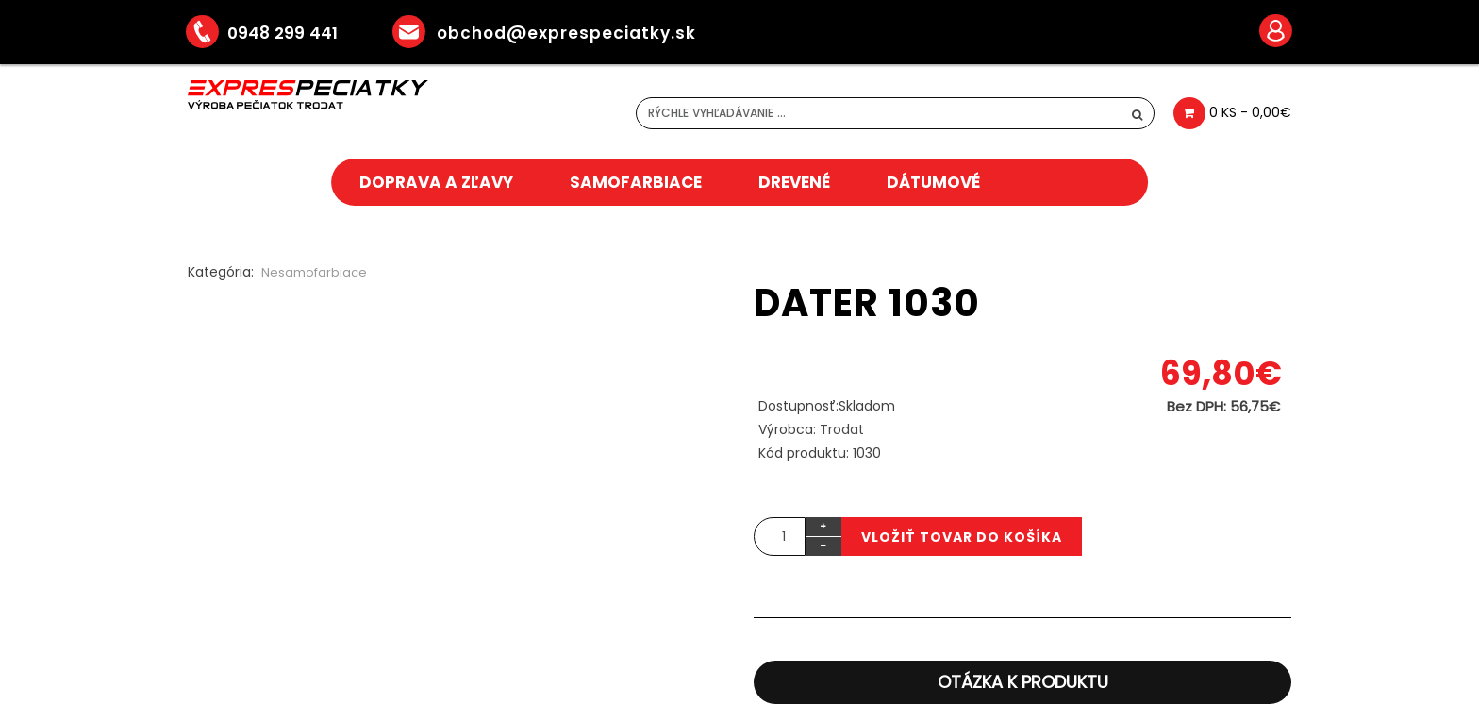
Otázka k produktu (1023, 682)
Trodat (842, 429)
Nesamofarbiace (314, 272)
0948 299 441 (275, 33)
